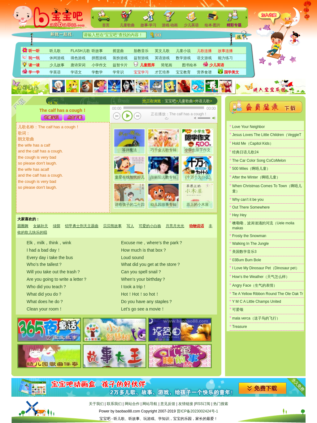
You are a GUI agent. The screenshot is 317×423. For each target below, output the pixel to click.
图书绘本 (189, 65)
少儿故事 (57, 65)
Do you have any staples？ (147, 301)
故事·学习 (148, 25)
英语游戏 (162, 58)
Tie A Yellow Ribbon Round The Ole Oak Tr (267, 294)
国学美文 (231, 72)
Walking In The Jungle (250, 243)
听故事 (97, 51)
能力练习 (225, 58)
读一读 (34, 65)
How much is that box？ (144, 250)
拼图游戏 (99, 58)
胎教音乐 (141, 51)
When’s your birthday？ (143, 279)
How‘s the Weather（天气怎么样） (260, 277)
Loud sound (132, 257)
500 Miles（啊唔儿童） (251, 168)
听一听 (34, 51)
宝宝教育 (183, 72)
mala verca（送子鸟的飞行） (256, 318)
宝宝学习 (141, 72)
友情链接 (185, 404)
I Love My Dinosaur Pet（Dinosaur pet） (265, 268)
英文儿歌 (162, 51)
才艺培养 (162, 72)
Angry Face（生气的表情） (254, 285)
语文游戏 (204, 58)
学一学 (34, 72)
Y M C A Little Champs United (256, 301)
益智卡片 (120, 65)
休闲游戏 (57, 58)
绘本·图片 (212, 25)
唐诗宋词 (78, 65)
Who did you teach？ (47, 286)
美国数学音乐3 (244, 251)
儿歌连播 (204, 51)
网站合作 (132, 404)
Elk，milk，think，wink (49, 242)
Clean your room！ (45, 308)
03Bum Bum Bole (246, 260)
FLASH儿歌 (80, 51)
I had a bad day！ (44, 250)
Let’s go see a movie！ (143, 308)
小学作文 (99, 65)
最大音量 (213, 118)
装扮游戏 (120, 58)
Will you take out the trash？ (54, 271)
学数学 (97, 72)
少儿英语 (191, 25)
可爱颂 (237, 309)
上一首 (117, 116)
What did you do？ (44, 294)
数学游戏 (183, 58)
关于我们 (96, 404)
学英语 (55, 72)
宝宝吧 (170, 101)
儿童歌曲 (127, 25)
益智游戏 (141, 58)
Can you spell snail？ (141, 271)
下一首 (137, 116)
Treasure (239, 326)
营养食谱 (204, 72)
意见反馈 (167, 404)
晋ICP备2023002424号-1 (197, 411)
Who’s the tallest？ (45, 264)
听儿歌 (55, 51)
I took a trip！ (134, 286)
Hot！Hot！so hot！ (140, 294)
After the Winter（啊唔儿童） (256, 177)
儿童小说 (183, 51)
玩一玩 (34, 58)
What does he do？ (45, 301)
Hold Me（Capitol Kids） (252, 143)
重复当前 (166, 118)
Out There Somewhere (251, 207)
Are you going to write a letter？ (57, 279)
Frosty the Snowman (249, 236)
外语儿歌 (202, 101)
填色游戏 (78, 58)
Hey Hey (239, 215)
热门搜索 (220, 404)
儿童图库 (147, 65)
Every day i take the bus (50, 257)
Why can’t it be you (247, 199)
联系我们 (114, 404)
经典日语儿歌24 (245, 152)
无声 (195, 118)
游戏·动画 (170, 25)
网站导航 (149, 404)
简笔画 (166, 65)
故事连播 (225, 51)
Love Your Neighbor (248, 127)
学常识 (118, 72)
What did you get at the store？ (151, 264)
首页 (106, 25)
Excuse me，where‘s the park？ (152, 242)
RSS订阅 (202, 404)
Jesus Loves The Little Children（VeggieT (266, 135)
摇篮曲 (118, 51)
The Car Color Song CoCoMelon (259, 160)
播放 (127, 116)
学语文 (76, 72)
